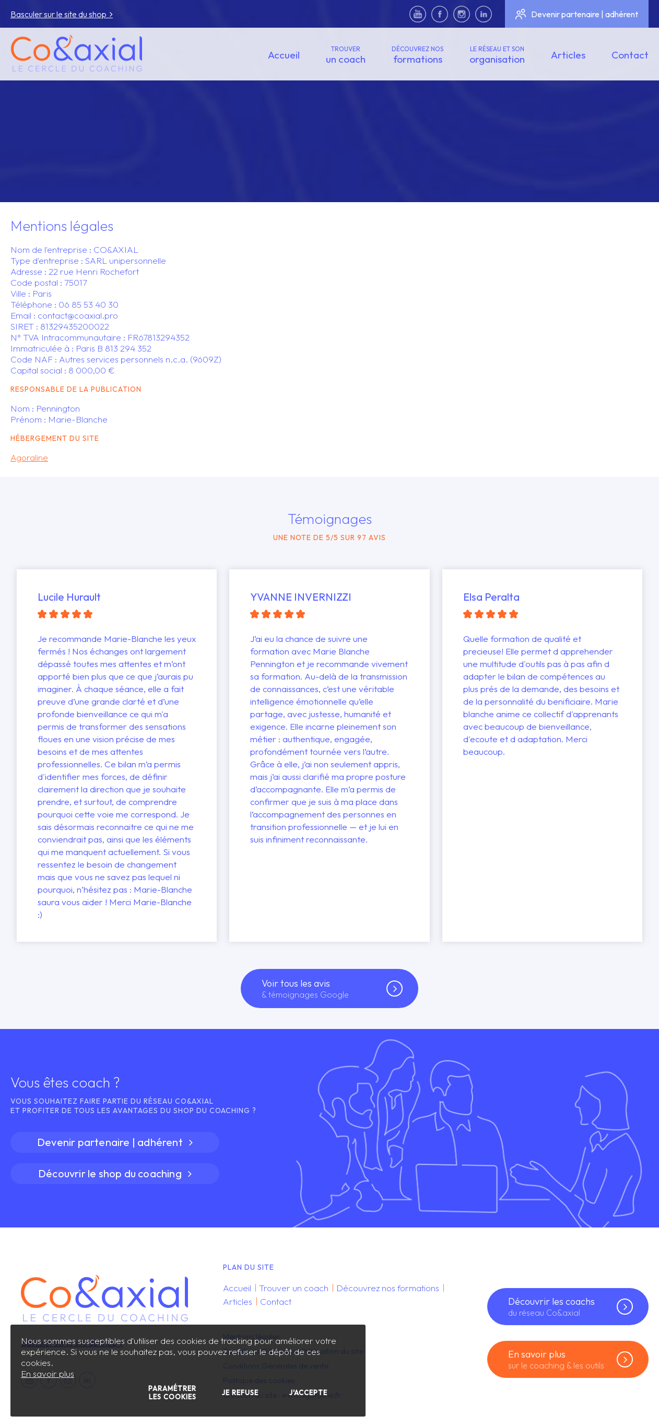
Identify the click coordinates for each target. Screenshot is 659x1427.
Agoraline (29, 457)
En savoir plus (47, 1373)
